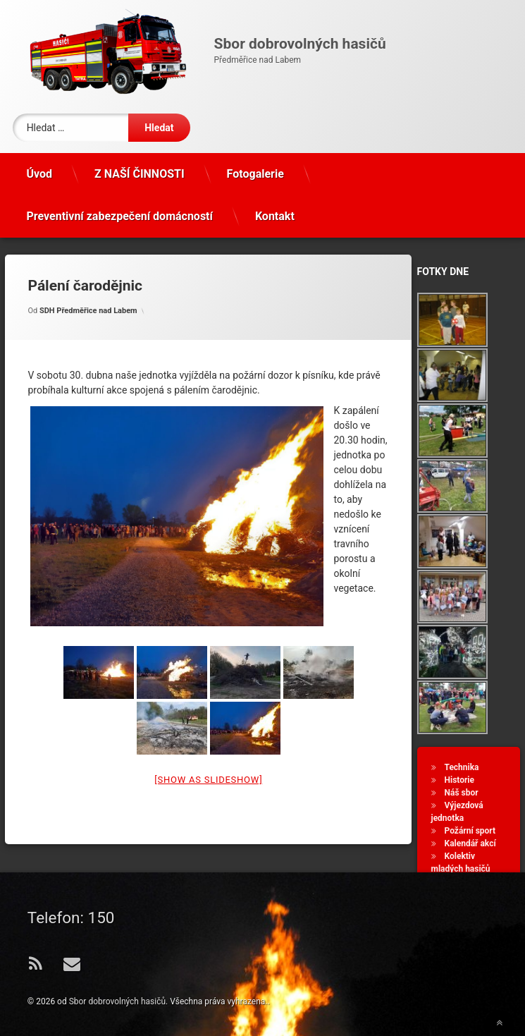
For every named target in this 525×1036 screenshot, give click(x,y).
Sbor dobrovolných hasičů (117, 1001)
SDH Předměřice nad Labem (88, 310)
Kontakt (275, 216)
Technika (462, 767)
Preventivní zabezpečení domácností (119, 216)
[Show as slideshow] (208, 779)
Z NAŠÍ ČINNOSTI (139, 174)
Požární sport (470, 831)
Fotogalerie (255, 174)
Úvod (39, 174)
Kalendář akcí (470, 843)
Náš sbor (461, 793)
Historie (460, 780)
